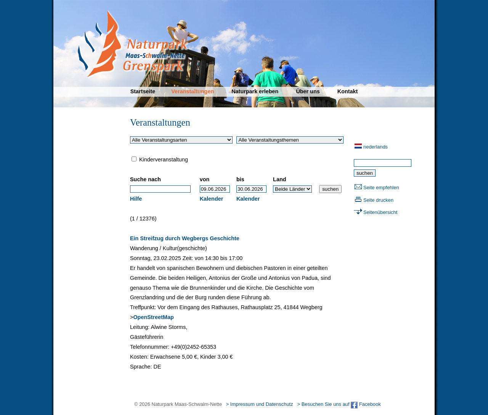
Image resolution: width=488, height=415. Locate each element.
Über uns (307, 91)
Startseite (143, 91)
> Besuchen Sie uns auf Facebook (338, 404)
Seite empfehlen (381, 187)
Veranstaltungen (192, 91)
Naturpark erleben (254, 91)
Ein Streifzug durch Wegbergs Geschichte (184, 238)
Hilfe (136, 199)
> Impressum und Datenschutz (259, 404)
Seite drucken (378, 200)
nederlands (375, 147)
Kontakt (347, 91)
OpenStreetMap (153, 317)
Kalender (211, 199)
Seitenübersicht (380, 212)
